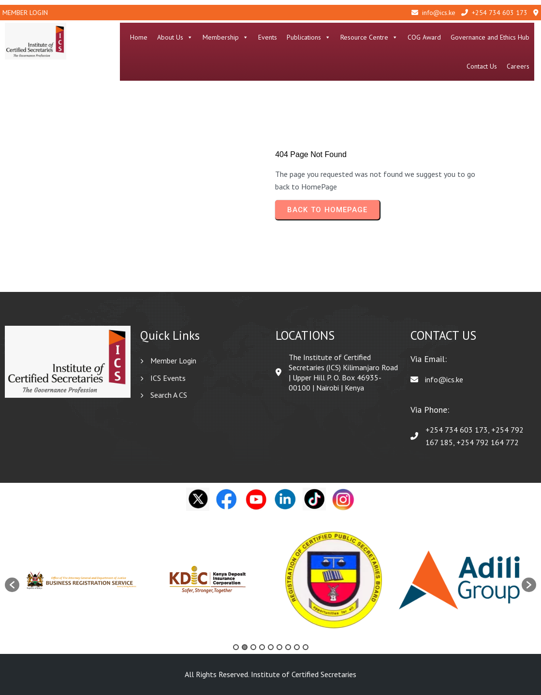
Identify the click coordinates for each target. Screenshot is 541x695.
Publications (311, 37)
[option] (82, 580)
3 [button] (253, 647)
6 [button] (279, 647)
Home (140, 37)
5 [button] (271, 647)
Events (269, 37)
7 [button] (288, 647)
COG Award (426, 37)
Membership (227, 37)
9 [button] (305, 647)
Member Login (25, 12)
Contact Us (483, 66)
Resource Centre (371, 37)
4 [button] (262, 647)
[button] (12, 585)
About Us (177, 37)
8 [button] (297, 647)
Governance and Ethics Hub (492, 37)
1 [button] (236, 647)
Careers (520, 66)
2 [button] (245, 647)
